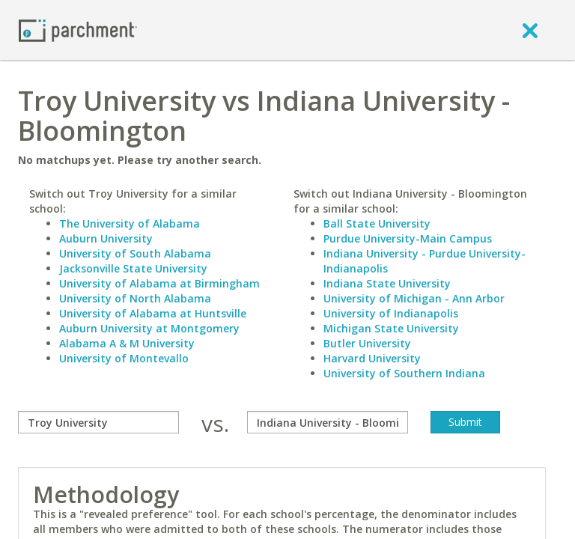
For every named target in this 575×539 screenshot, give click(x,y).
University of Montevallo (124, 358)
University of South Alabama (135, 253)
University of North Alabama (135, 298)
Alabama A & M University (127, 343)
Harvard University (372, 358)
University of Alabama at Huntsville (152, 313)
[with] (327, 422)
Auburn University (106, 238)
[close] (530, 30)
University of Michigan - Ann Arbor (414, 298)
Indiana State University (387, 283)
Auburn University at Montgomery (149, 328)
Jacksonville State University (133, 268)
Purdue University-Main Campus (407, 238)
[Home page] (78, 29)
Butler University (367, 343)
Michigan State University (391, 328)
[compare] (98, 422)
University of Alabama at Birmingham (159, 283)
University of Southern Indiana (404, 373)
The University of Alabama (129, 223)
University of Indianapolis (390, 313)
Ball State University (377, 223)
